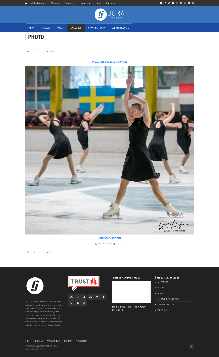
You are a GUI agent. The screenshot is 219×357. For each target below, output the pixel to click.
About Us (38, 341)
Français (41, 3)
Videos (60, 28)
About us (55, 3)
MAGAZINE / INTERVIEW (168, 299)
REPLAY (160, 288)
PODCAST (45, 28)
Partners (110, 3)
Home (28, 341)
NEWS (32, 28)
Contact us (70, 3)
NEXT (49, 51)
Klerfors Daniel (106, 244)
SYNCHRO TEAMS (97, 28)
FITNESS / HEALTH (165, 304)
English (31, 3)
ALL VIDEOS (162, 282)
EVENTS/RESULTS (120, 28)
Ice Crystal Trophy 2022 (109, 238)
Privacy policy (54, 341)
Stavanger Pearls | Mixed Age (109, 62)
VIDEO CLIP (162, 310)
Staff (99, 3)
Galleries (76, 28)
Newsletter (86, 3)
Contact (68, 341)
